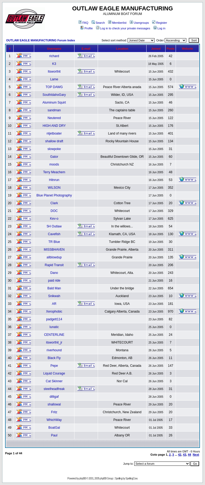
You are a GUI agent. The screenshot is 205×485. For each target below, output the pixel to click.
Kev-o (54, 218)
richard (54, 56)
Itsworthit (54, 71)
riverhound (54, 350)
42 (179, 454)
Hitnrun (54, 180)
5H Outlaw (54, 226)
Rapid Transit (54, 265)
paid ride (54, 280)
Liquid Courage (54, 373)
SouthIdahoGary (54, 95)
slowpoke (54, 149)
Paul (54, 435)
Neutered (54, 118)
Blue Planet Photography (54, 195)
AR (54, 304)
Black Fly (54, 358)
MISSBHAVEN (54, 249)
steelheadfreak (54, 389)
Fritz (54, 412)
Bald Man (54, 288)
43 (184, 454)
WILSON (54, 188)
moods (54, 164)
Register (159, 22)
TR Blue (54, 242)
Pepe (54, 366)
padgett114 (54, 319)
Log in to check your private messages (123, 28)
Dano (54, 273)
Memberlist (117, 22)
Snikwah (54, 296)
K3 (54, 64)
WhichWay (54, 420)
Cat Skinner (54, 381)
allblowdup (54, 257)
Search (98, 22)
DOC (54, 211)
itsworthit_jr (54, 342)
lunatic (54, 327)
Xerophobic (54, 311)
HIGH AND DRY (54, 126)
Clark (54, 203)
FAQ (83, 22)
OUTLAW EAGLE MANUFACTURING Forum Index (40, 40)
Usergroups (139, 22)
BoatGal (54, 427)
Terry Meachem (54, 172)
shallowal (54, 404)
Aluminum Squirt (54, 102)
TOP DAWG (54, 87)
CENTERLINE (54, 335)
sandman (54, 110)
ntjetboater (54, 133)
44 (189, 454)
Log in (159, 28)
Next (196, 454)
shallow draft (54, 141)
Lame (54, 79)
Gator (54, 157)
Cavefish (54, 234)
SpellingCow (131, 478)
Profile (86, 28)
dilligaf (54, 397)
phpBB (82, 478)
